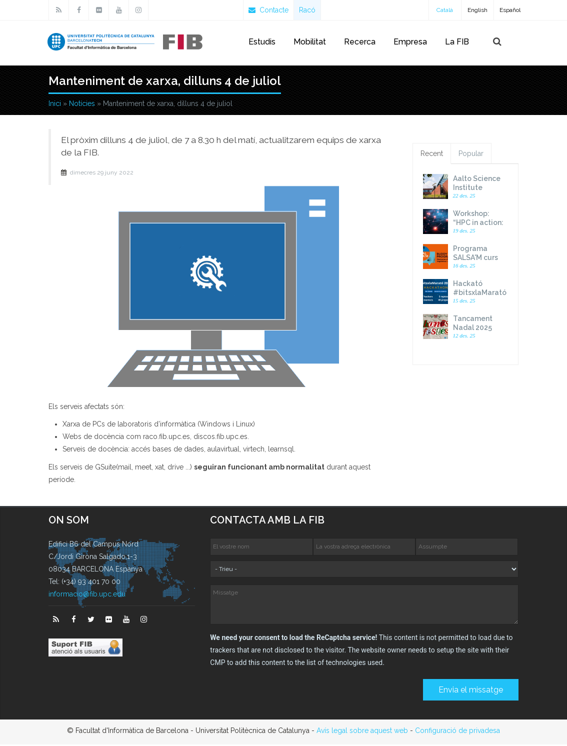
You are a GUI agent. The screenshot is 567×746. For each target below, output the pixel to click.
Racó (307, 10)
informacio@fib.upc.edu (87, 596)
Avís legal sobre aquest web (362, 732)
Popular (471, 156)
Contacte (268, 10)
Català (444, 10)
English (478, 10)
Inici (54, 105)
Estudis (262, 41)
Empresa (410, 41)
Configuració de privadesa (457, 732)
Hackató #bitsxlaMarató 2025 (479, 295)
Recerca (360, 41)
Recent (431, 156)
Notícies (82, 105)
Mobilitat (310, 41)
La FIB (457, 41)
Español (510, 10)
